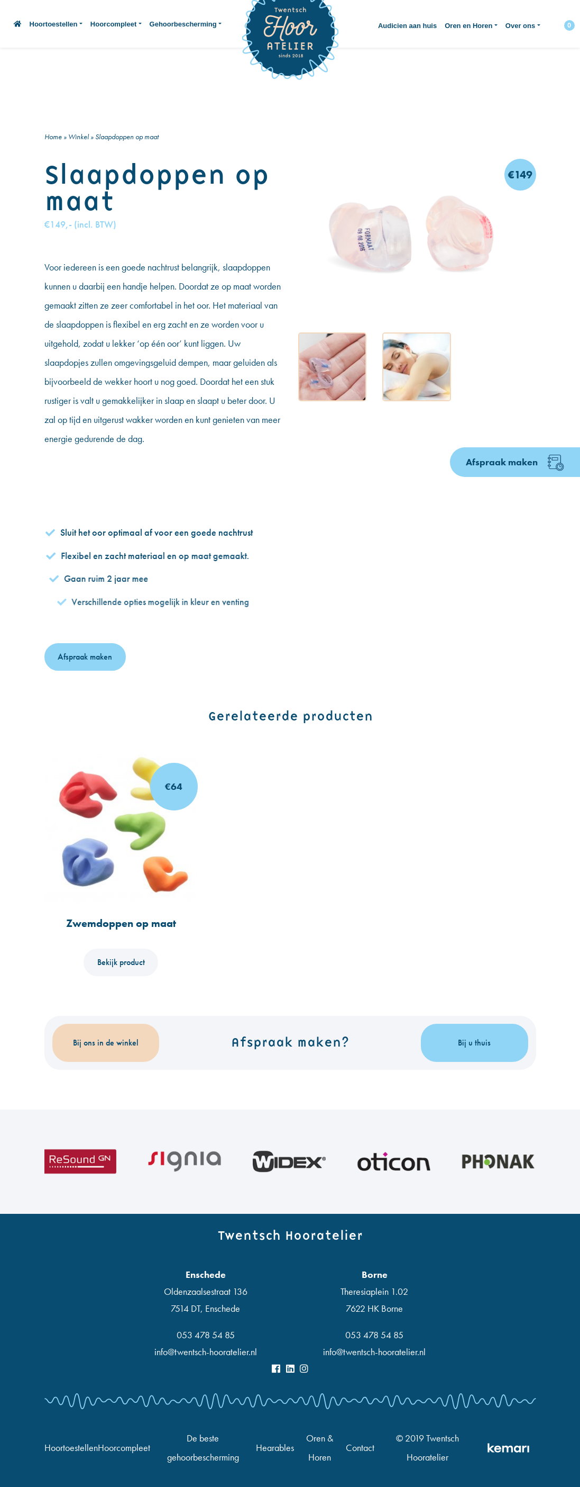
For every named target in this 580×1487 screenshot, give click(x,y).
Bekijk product (121, 962)
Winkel (78, 136)
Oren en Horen (468, 25)
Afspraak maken (515, 463)
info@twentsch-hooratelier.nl (205, 1352)
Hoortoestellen (54, 24)
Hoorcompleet (113, 24)
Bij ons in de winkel (106, 1042)
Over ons (520, 25)
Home (53, 136)
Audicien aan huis (407, 25)
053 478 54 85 (206, 1335)
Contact (360, 1447)
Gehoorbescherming (183, 24)
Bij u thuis (474, 1042)
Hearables (275, 1447)
